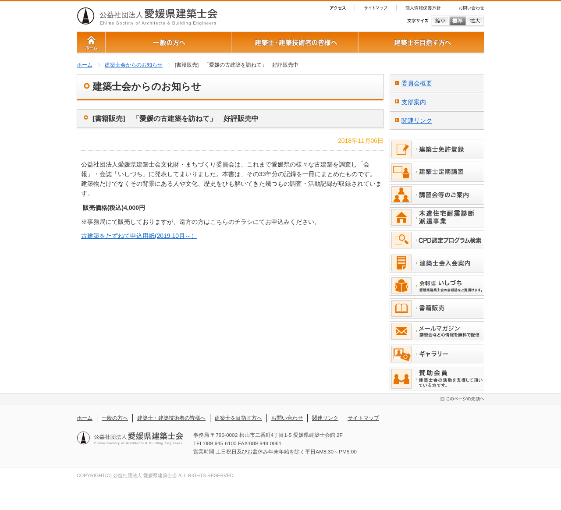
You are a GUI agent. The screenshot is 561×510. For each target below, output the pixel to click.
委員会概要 (416, 83)
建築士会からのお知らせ (134, 65)
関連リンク (416, 120)
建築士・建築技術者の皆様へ (171, 418)
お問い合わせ (287, 418)
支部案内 (413, 102)
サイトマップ (363, 418)
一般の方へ (115, 418)
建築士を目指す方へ (238, 418)
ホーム (84, 65)
